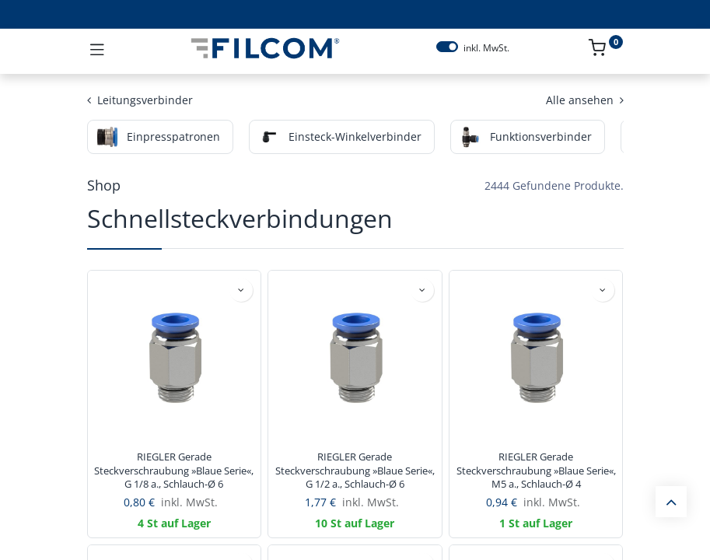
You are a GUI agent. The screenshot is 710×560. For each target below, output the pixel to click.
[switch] (447, 46)
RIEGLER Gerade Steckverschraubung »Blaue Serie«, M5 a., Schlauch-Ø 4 (536, 470)
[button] (241, 290)
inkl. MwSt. (486, 48)
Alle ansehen (585, 100)
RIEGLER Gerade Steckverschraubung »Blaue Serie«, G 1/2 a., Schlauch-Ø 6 (355, 470)
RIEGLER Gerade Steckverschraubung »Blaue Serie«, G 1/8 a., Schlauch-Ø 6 (174, 470)
